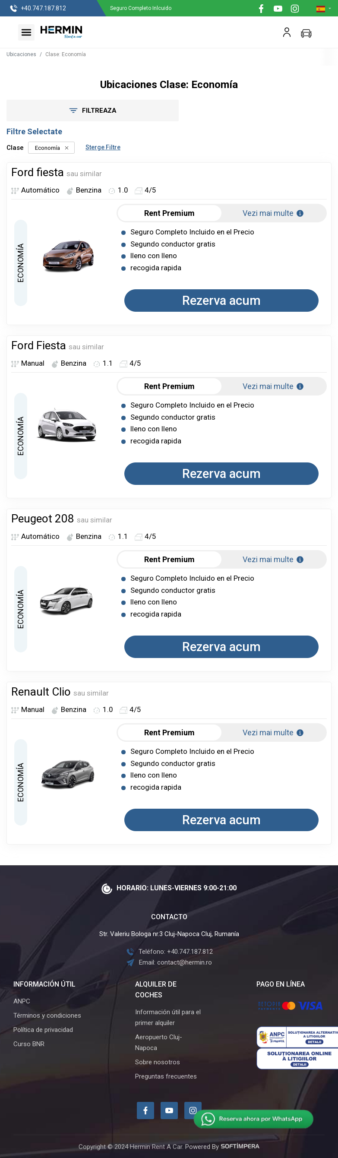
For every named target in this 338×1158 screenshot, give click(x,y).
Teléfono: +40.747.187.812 (169, 952)
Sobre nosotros (157, 1062)
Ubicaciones (21, 54)
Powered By (222, 1147)
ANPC (21, 1001)
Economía (51, 148)
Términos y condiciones (47, 1015)
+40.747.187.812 (37, 8)
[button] (323, 9)
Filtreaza (86, 110)
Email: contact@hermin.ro (169, 962)
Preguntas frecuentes (166, 1076)
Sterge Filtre (102, 147)
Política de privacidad (43, 1030)
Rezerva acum (221, 300)
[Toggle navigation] (26, 32)
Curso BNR (28, 1044)
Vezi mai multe (273, 213)
